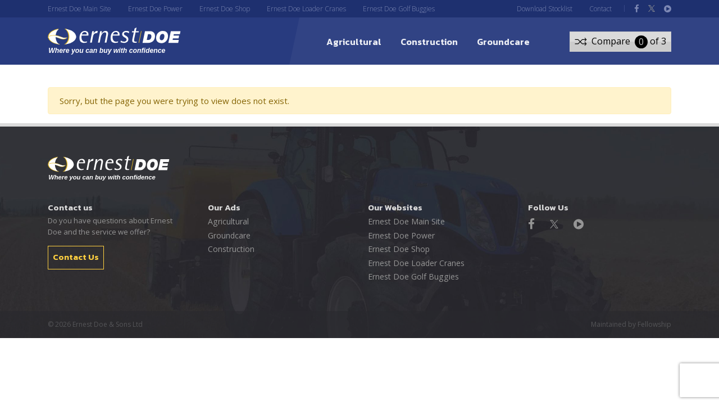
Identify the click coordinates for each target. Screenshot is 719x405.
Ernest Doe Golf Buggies (399, 9)
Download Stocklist (544, 9)
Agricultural (353, 41)
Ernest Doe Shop (224, 9)
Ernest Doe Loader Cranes (306, 9)
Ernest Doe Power (155, 9)
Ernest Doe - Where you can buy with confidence (109, 168)
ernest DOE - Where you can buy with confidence (117, 41)
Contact (600, 9)
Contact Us (76, 257)
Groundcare (503, 41)
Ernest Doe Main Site (79, 9)
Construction (429, 41)
